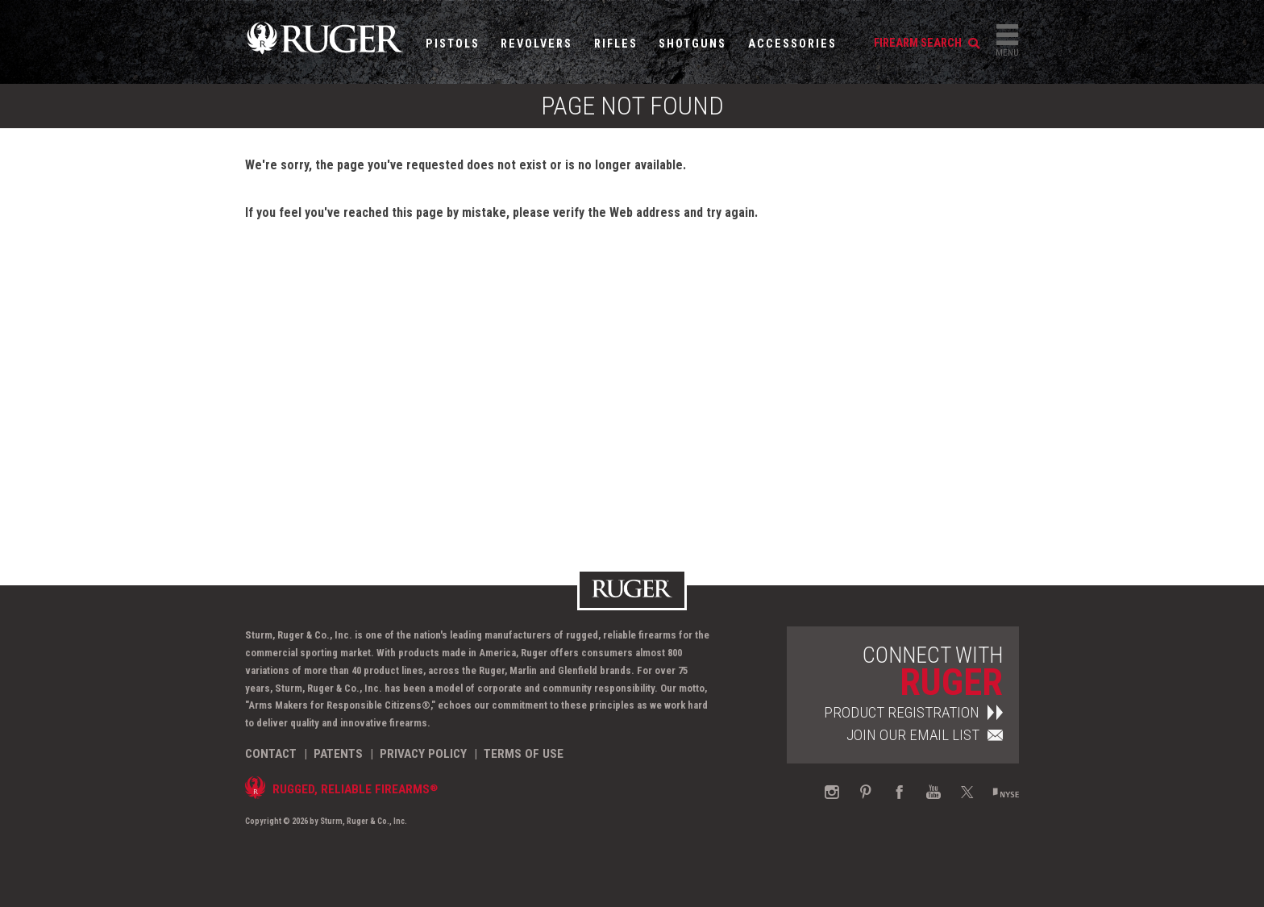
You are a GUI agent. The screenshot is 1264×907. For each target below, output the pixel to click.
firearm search (926, 43)
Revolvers (536, 44)
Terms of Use (523, 754)
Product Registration (913, 712)
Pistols (453, 44)
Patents (338, 754)
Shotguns (692, 44)
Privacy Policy (423, 754)
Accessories (792, 44)
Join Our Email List (924, 735)
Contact (271, 754)
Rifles (616, 44)
